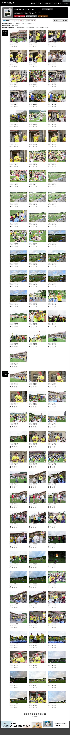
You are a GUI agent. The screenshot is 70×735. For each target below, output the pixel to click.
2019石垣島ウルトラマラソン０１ (24, 9)
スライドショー (30, 23)
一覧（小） (12, 23)
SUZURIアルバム (8, 2)
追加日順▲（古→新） (34, 27)
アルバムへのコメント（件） (60, 20)
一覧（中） (18, 23)
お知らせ (61, 3)
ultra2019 (12, 25)
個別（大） (24, 23)
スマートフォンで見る (47, 9)
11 (44, 714)
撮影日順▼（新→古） (24, 27)
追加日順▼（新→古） (44, 27)
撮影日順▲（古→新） (14, 27)
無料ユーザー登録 (35, 3)
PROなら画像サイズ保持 (46, 3)
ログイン (55, 3)
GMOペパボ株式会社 (67, 3)
